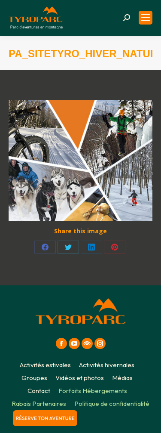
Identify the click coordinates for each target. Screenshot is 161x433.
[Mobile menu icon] (145, 18)
